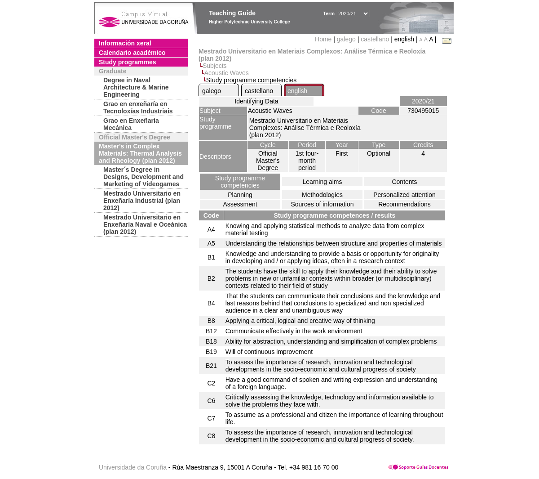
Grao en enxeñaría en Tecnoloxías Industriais (138, 107)
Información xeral (125, 43)
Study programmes (127, 62)
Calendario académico (132, 52)
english (297, 90)
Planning (240, 194)
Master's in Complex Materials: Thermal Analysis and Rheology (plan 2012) (140, 153)
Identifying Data (256, 101)
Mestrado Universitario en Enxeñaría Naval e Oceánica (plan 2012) (145, 224)
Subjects (215, 65)
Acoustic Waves (226, 72)
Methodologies (322, 194)
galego (346, 39)
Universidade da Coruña (133, 467)
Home (324, 39)
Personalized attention (404, 194)
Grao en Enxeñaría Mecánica (131, 124)
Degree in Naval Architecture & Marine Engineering (135, 87)
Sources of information (322, 204)
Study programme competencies (240, 182)
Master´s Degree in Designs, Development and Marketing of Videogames (143, 177)
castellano (375, 39)
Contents (404, 181)
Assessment (240, 204)
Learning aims (322, 181)
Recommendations (404, 204)
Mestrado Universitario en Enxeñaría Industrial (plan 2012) (142, 200)
